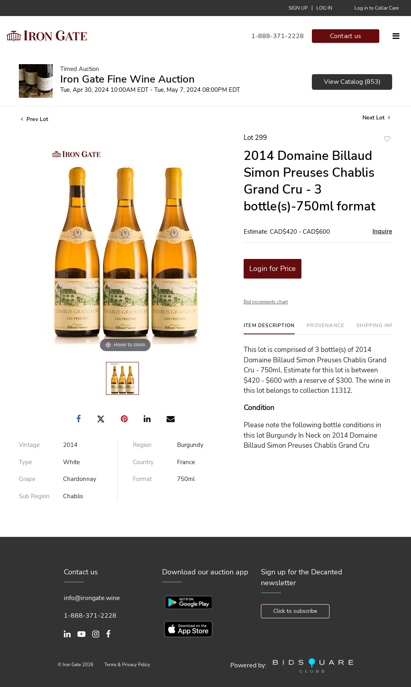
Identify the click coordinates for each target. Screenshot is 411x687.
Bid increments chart (266, 302)
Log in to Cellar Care (376, 8)
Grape (27, 479)
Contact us (346, 36)
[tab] (269, 328)
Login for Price (272, 268)
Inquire (382, 231)
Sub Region (34, 496)
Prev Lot (34, 119)
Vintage (29, 445)
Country (143, 462)
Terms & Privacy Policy (127, 665)
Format (142, 479)
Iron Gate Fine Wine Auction (127, 79)
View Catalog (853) (352, 81)
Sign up (298, 8)
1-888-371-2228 (277, 36)
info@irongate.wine (92, 598)
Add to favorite (387, 138)
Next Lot (376, 117)
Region (142, 445)
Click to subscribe (295, 611)
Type (25, 462)
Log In (324, 8)
